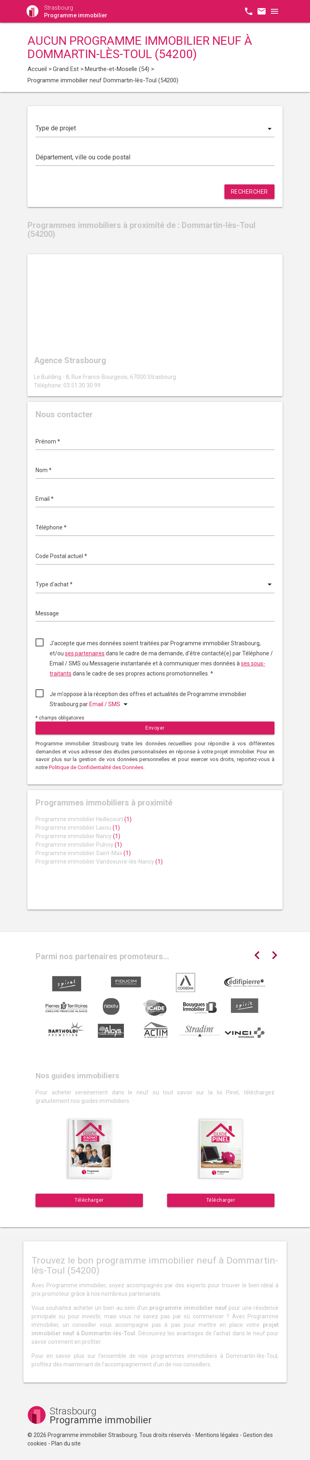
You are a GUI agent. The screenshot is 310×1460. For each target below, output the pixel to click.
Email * (45, 499)
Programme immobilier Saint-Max (83, 853)
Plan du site (66, 1443)
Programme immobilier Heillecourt (84, 819)
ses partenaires (85, 653)
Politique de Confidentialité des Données (96, 767)
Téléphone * (51, 527)
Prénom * (48, 441)
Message (47, 613)
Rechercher (249, 191)
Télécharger (89, 1200)
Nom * (44, 470)
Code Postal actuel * (61, 556)
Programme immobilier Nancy (78, 836)
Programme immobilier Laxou (78, 827)
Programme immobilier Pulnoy (79, 844)
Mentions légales (217, 1435)
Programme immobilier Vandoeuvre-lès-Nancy (99, 861)
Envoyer (155, 728)
